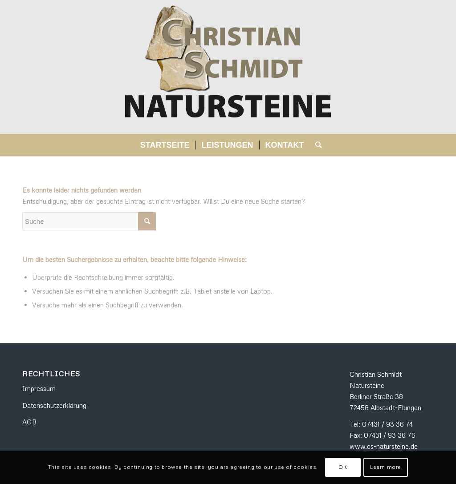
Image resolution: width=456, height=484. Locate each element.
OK (342, 467)
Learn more (385, 467)
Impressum (39, 388)
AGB (29, 422)
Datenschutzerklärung (54, 405)
